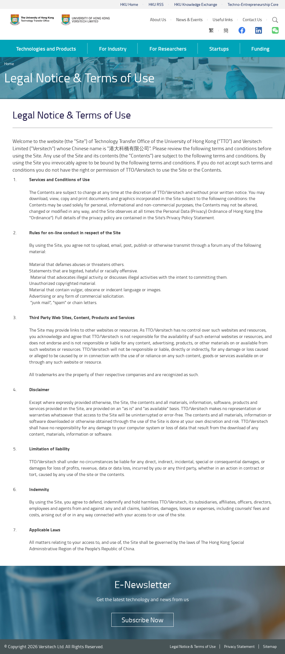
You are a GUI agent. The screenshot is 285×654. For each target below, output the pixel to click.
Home (9, 63)
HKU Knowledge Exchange (195, 4)
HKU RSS (156, 4)
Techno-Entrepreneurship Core (253, 4)
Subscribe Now (142, 619)
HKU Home (129, 4)
